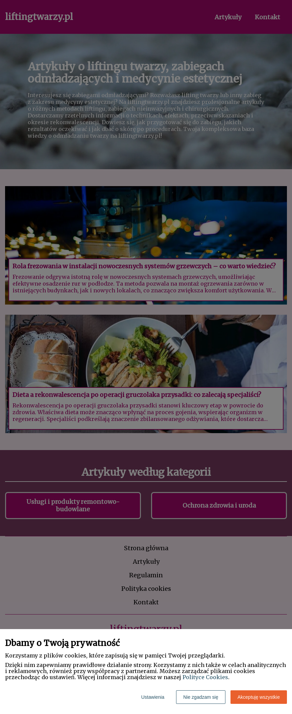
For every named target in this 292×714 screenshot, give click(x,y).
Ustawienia (152, 697)
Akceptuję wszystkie (259, 697)
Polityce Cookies (205, 677)
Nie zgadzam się (200, 697)
